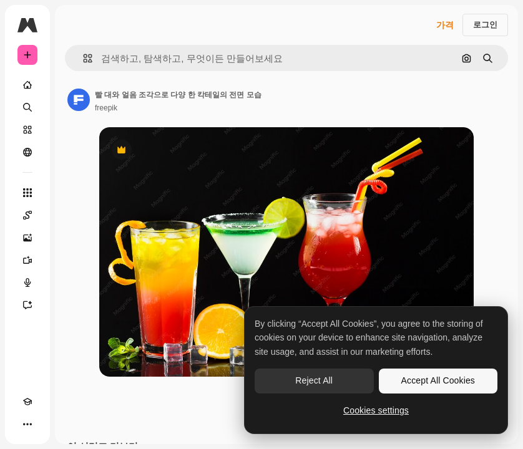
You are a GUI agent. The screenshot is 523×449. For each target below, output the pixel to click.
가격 (445, 25)
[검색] (27, 107)
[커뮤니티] (27, 152)
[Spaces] (27, 215)
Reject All (314, 380)
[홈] (27, 85)
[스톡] (27, 130)
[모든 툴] (27, 193)
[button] (83, 58)
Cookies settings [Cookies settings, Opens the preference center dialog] (376, 410)
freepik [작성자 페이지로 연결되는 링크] (106, 108)
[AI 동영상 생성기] (27, 260)
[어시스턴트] (27, 305)
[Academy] (27, 402)
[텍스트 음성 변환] (27, 282)
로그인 (485, 24)
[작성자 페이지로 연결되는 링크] (78, 100)
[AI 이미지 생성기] (27, 238)
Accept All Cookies (438, 380)
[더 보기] (27, 424)
